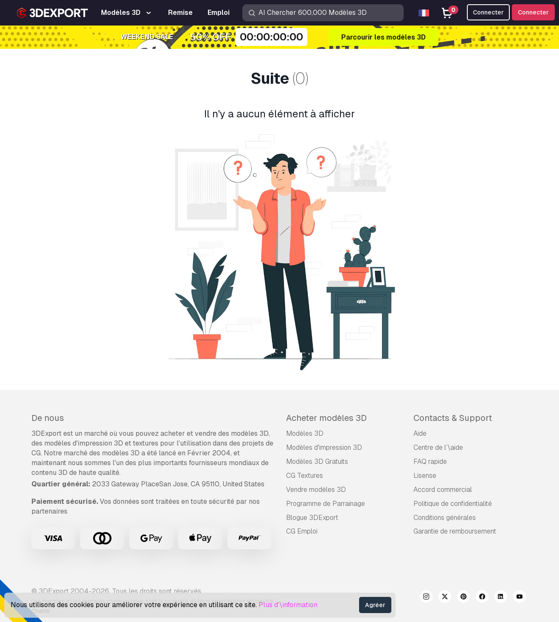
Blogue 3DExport (312, 517)
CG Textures (304, 475)
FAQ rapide (430, 461)
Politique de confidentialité (452, 503)
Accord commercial (442, 489)
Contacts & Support (452, 417)
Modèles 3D (304, 433)
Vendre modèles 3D (316, 489)
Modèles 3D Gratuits (317, 461)
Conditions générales (444, 517)
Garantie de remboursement (454, 531)
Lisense (424, 475)
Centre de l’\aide (438, 447)
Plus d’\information (287, 604)
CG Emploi (301, 531)
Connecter (533, 12)
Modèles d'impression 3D (324, 447)
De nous (47, 417)
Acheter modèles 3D (326, 417)
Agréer (375, 605)
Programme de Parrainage (325, 503)
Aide (420, 433)
